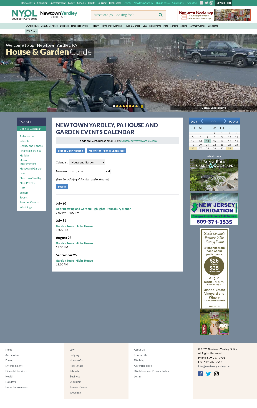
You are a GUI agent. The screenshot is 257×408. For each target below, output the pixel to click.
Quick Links (178, 2)
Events (128, 2)
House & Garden (132, 25)
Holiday (95, 25)
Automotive (32, 25)
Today (233, 121)
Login (137, 376)
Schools (81, 2)
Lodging (102, 2)
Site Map (139, 360)
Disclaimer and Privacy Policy (151, 371)
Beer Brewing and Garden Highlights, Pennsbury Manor (93, 208)
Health (91, 2)
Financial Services (80, 25)
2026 (194, 121)
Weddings (213, 25)
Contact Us (140, 355)
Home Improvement (111, 25)
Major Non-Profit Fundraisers (107, 150)
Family (71, 2)
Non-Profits (27, 183)
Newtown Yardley (143, 2)
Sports (183, 25)
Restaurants (28, 2)
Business (64, 25)
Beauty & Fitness (49, 25)
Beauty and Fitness (31, 145)
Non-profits (155, 25)
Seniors (174, 25)
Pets (165, 25)
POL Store (31, 31)
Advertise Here (143, 365)
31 (229, 148)
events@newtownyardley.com (138, 140)
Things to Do (163, 2)
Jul (213, 120)
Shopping (42, 2)
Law (145, 25)
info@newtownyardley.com (214, 366)
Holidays (10, 381)
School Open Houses (70, 150)
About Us (192, 2)
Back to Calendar (30, 128)
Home (8, 349)
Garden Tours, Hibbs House (74, 226)
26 (192, 148)
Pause (141, 106)
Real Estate (115, 2)
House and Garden (31, 168)
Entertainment (58, 2)
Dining (9, 360)
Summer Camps (197, 25)
